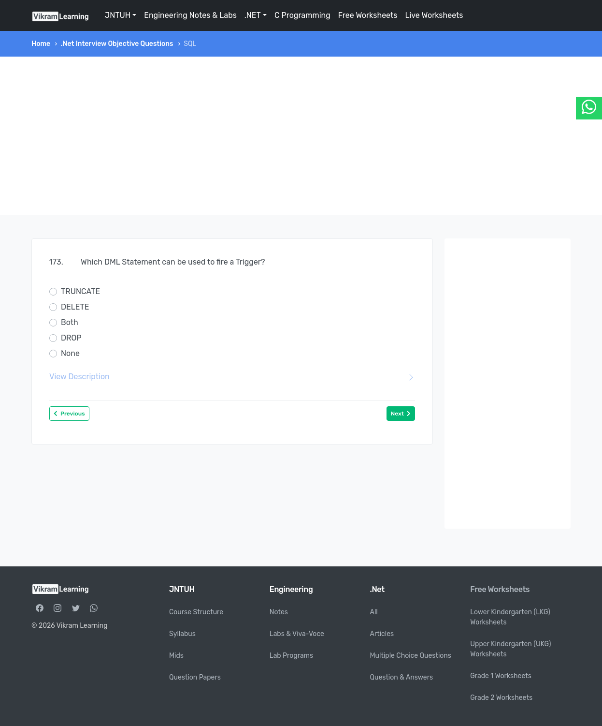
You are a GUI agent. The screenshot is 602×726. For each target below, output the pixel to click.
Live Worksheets (434, 15)
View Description (232, 377)
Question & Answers (401, 677)
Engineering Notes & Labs (190, 15)
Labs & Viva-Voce (297, 634)
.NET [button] (252, 15)
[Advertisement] (301, 136)
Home (40, 44)
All (374, 612)
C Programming (302, 15)
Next (401, 413)
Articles (382, 634)
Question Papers (195, 677)
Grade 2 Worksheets (501, 698)
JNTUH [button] (117, 15)
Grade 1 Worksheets (500, 676)
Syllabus (182, 634)
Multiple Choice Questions (411, 656)
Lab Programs (291, 656)
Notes (279, 612)
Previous (69, 413)
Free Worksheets (368, 15)
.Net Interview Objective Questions (117, 44)
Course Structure (196, 612)
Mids (176, 656)
